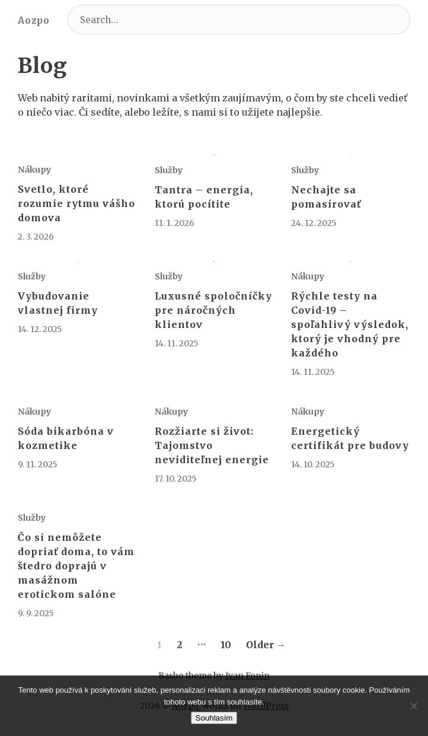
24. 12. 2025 (314, 223)
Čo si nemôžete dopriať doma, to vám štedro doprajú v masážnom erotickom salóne (76, 565)
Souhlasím (214, 717)
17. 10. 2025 (176, 478)
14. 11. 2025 (177, 343)
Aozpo (34, 20)
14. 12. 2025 (40, 329)
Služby (169, 170)
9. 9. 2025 (36, 613)
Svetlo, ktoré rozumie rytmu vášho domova (76, 203)
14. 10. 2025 (313, 464)
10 (226, 645)
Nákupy (34, 169)
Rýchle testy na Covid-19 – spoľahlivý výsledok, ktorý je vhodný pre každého (349, 324)
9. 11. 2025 (38, 464)
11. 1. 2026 (174, 223)
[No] (413, 706)
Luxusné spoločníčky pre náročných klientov (213, 310)
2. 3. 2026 (36, 236)
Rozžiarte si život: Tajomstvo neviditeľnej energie (212, 445)
